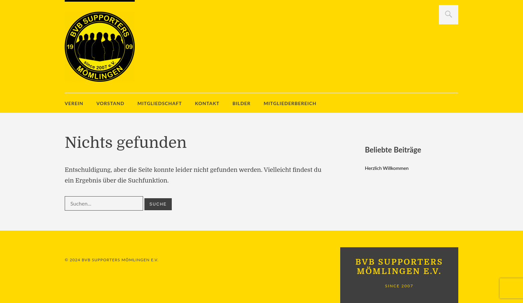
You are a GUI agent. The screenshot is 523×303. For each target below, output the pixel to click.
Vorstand (110, 103)
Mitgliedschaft (159, 103)
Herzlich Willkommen (387, 168)
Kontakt (207, 103)
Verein (74, 103)
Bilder (241, 103)
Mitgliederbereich (290, 103)
